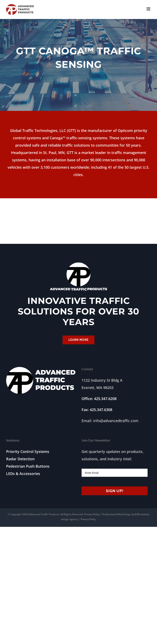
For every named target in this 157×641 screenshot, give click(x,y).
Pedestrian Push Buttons (27, 466)
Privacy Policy (92, 514)
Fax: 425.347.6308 (97, 409)
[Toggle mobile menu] (149, 9)
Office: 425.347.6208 (99, 398)
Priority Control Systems (27, 451)
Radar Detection (20, 458)
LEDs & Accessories (23, 473)
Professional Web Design (117, 514)
